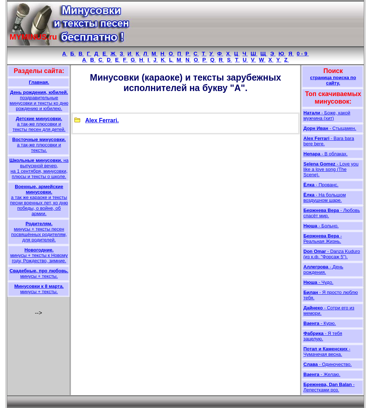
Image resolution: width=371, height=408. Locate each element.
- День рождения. (323, 269)
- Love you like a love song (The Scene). (330, 169)
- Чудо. (318, 282)
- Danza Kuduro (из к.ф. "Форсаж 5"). (331, 254)
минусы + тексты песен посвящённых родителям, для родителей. (39, 231)
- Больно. (321, 225)
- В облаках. (325, 154)
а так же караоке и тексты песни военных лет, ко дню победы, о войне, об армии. (39, 200)
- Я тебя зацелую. (322, 336)
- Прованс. (320, 184)
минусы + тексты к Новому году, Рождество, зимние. (39, 255)
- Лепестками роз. (328, 387)
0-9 (303, 53)
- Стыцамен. (329, 128)
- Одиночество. (327, 364)
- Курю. (319, 323)
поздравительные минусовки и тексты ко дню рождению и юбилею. (39, 100)
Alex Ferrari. (102, 120)
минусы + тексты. (39, 273)
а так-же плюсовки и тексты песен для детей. (39, 124)
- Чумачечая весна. (327, 351)
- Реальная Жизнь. (322, 238)
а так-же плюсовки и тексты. (39, 145)
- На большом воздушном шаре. (324, 197)
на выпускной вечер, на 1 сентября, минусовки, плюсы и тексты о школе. (39, 168)
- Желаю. (321, 374)
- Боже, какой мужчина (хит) (326, 115)
